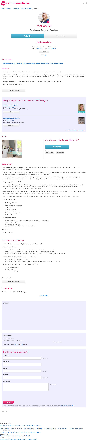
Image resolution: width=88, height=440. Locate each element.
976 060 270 (60, 152)
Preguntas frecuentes (76, 429)
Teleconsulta (60, 36)
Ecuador (11, 436)
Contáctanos (15, 432)
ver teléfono (39, 48)
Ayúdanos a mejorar (21, 345)
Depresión (44, 63)
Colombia (6, 436)
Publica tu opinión (44, 42)
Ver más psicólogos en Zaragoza (75, 130)
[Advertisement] (44, 316)
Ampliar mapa (44, 295)
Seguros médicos (16, 429)
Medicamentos (62, 429)
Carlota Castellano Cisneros (11, 118)
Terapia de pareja (21, 63)
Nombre (5, 355)
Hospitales (40, 429)
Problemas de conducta (55, 63)
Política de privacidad (67, 406)
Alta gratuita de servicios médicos (10, 425)
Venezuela (22, 436)
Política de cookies (35, 432)
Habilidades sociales (9, 63)
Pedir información (13, 90)
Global (28, 436)
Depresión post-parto (34, 63)
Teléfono (6, 374)
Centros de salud (51, 429)
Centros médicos (29, 429)
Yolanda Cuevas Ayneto (10, 105)
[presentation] (16, 395)
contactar (44, 51)
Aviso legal (24, 432)
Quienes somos (4, 432)
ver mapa (44, 55)
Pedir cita (27, 36)
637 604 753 (49, 152)
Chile (1, 436)
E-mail (5, 368)
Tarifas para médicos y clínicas (31, 425)
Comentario (6, 381)
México (17, 436)
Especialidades (4, 429)
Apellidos (6, 362)
